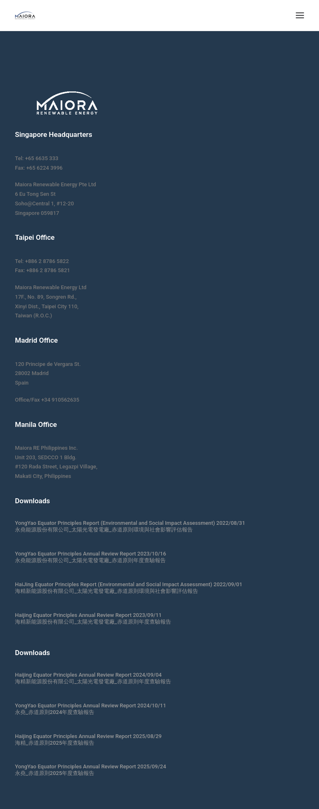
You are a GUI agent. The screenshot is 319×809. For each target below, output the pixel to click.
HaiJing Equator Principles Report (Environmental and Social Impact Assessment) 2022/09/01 (128, 584)
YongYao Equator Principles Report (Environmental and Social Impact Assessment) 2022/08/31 (130, 523)
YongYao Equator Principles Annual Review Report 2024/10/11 (90, 705)
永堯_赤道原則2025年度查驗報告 (54, 773)
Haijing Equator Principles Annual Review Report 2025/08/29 (88, 736)
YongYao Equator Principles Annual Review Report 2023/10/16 (90, 554)
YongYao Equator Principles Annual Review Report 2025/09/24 (90, 766)
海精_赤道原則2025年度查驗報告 (54, 743)
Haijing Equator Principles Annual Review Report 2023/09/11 (88, 615)
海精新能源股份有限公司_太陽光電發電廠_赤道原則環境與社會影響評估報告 (106, 591)
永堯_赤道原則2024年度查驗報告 (54, 712)
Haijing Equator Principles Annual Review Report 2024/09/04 (88, 675)
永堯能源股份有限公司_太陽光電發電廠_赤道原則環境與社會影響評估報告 (104, 529)
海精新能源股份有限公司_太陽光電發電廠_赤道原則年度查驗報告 (93, 622)
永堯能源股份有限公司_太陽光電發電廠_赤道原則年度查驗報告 (90, 560)
